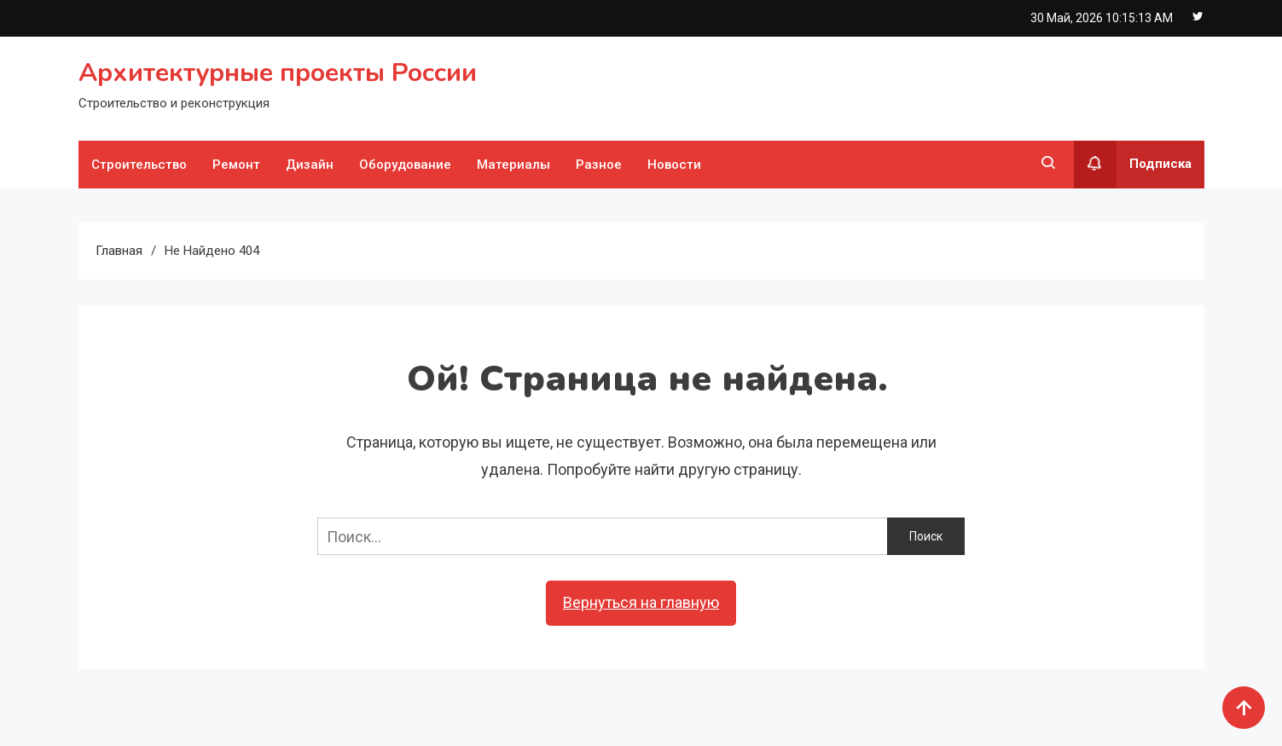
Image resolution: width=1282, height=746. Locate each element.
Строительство (139, 164)
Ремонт (236, 164)
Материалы (513, 164)
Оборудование (405, 164)
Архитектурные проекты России (277, 72)
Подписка (1133, 164)
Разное (599, 164)
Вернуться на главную (641, 602)
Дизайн (310, 164)
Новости (674, 164)
